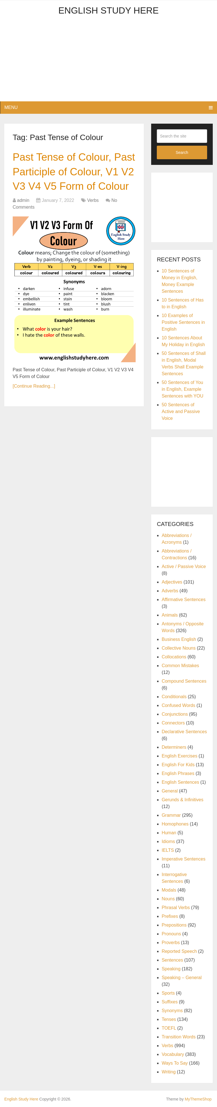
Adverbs (170, 590)
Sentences (172, 960)
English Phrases (178, 773)
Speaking (171, 968)
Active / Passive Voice (184, 566)
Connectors (173, 722)
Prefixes (170, 916)
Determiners (174, 747)
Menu (11, 107)
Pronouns (171, 933)
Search (182, 152)
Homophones (175, 824)
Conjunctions (175, 714)
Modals (169, 890)
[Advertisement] (108, 61)
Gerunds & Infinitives (182, 799)
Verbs (93, 216)
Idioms (168, 841)
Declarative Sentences (184, 731)
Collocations (174, 656)
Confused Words (178, 705)
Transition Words (179, 1036)
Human (169, 832)
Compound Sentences (184, 681)
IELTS (168, 850)
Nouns (168, 898)
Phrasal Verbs (176, 907)
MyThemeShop (198, 1099)
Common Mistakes (180, 665)
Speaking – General (181, 977)
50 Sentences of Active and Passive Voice (181, 411)
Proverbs (171, 942)
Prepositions (174, 925)
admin (23, 216)
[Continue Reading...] (34, 402)
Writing (169, 1071)
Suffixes (170, 1001)
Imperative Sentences (183, 859)
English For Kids (178, 764)
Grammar (171, 815)
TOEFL (169, 1028)
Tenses (169, 1019)
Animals (170, 615)
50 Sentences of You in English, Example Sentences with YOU (182, 389)
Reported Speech (179, 951)
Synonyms (172, 1010)
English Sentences (180, 782)
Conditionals (174, 696)
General (170, 791)
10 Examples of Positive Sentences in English (183, 322)
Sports (168, 993)
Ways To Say (175, 1063)
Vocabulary (173, 1054)
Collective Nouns (179, 648)
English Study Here (108, 10)
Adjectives (172, 582)
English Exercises (179, 756)
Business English (179, 639)
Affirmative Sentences (183, 599)
